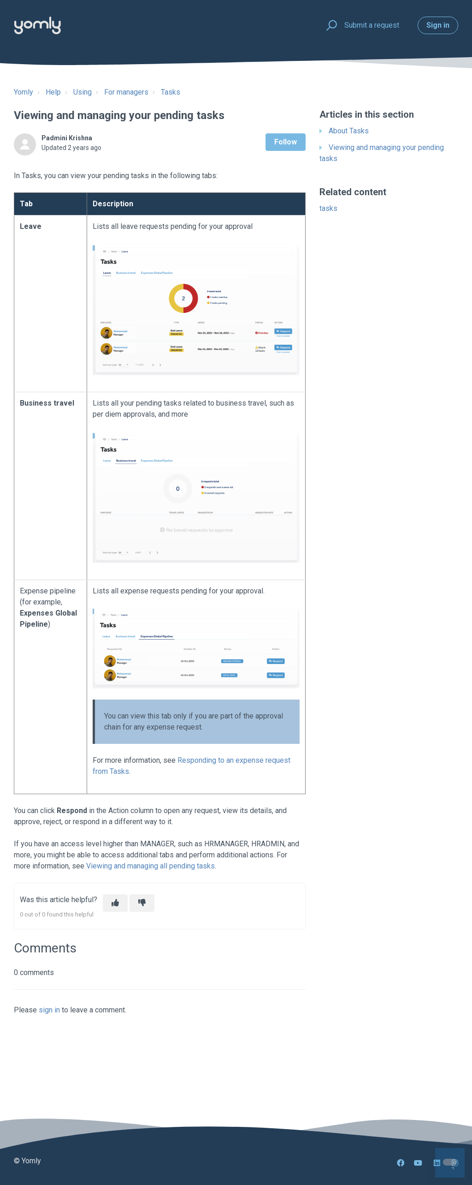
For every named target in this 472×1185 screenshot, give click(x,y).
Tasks (170, 92)
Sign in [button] (437, 25)
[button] (330, 25)
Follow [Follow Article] (285, 142)
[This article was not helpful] (142, 903)
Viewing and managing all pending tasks (150, 866)
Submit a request (371, 25)
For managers (126, 92)
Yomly (23, 92)
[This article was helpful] (115, 903)
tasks (328, 208)
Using (82, 92)
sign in (49, 1009)
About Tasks (349, 130)
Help (53, 92)
